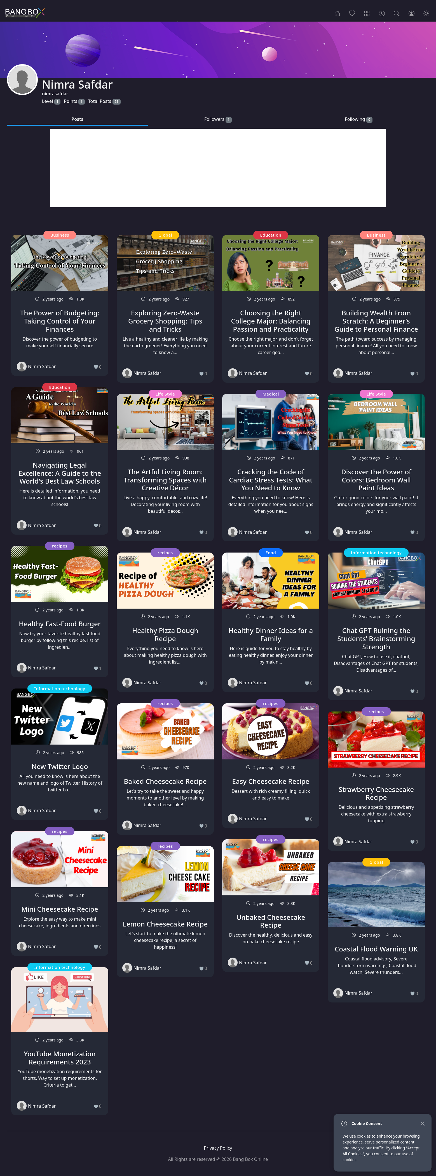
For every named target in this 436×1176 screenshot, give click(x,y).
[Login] (411, 13)
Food (271, 552)
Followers (218, 119)
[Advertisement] (218, 168)
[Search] (397, 13)
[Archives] (382, 13)
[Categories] (367, 13)
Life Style (165, 394)
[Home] (337, 13)
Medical (270, 394)
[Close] (422, 1123)
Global (165, 235)
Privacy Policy (218, 1148)
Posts (77, 119)
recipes (59, 546)
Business (59, 235)
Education (60, 387)
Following (358, 119)
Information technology (59, 688)
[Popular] (352, 13)
